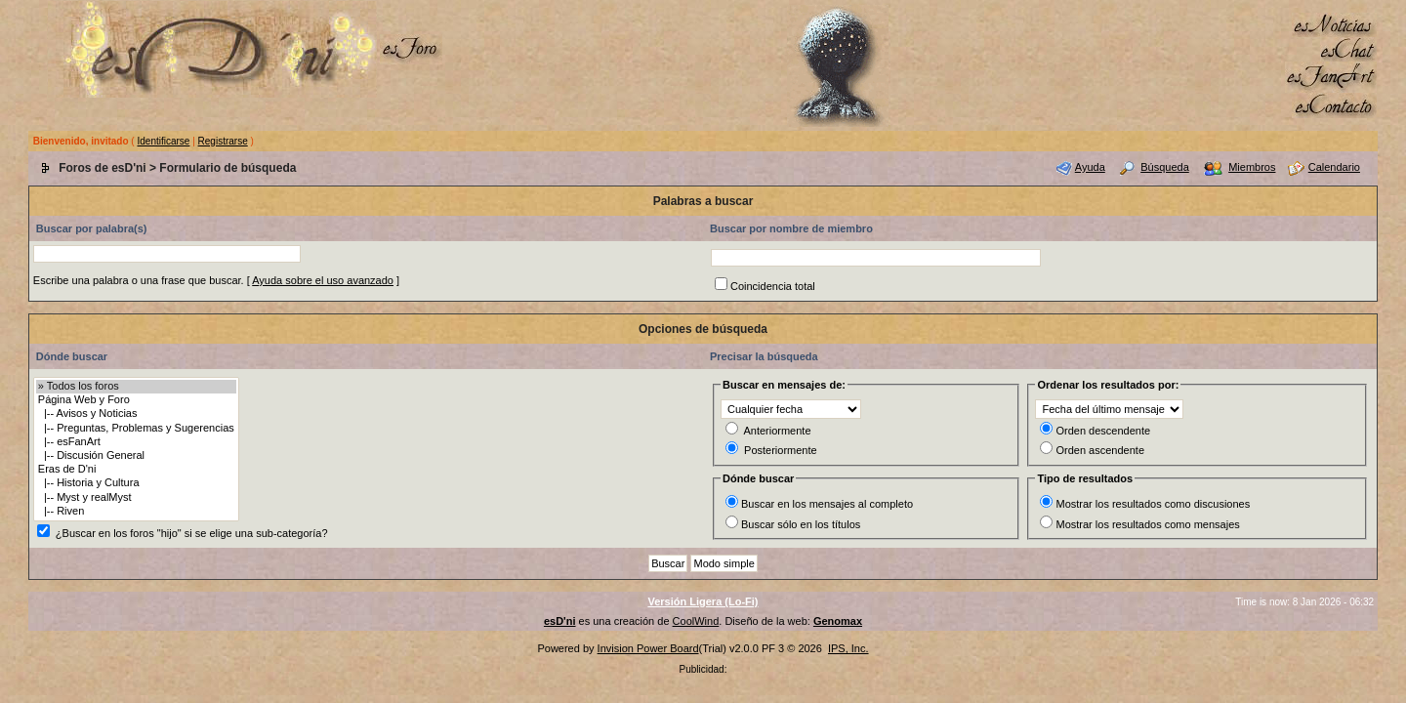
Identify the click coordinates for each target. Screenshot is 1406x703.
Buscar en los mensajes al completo (827, 504)
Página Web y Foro (136, 400)
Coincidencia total (772, 286)
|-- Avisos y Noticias (136, 414)
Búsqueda (1164, 167)
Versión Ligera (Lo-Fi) (702, 601)
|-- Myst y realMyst (136, 498)
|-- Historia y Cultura (136, 483)
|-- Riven (136, 511)
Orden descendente (1102, 430)
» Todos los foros (136, 386)
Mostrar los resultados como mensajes (1147, 524)
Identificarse (163, 141)
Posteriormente (780, 450)
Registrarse (223, 141)
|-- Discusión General (136, 456)
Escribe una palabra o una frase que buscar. (138, 280)
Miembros (1251, 167)
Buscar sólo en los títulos (800, 524)
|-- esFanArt (136, 442)
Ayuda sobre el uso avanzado (322, 280)
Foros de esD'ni (102, 168)
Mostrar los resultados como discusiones (1152, 504)
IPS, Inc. (848, 648)
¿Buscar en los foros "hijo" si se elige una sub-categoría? (192, 533)
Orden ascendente (1099, 450)
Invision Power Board (648, 648)
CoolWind (696, 621)
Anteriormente (776, 430)
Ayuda (1090, 167)
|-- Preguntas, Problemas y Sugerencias (136, 428)
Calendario (1334, 167)
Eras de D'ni (136, 469)
